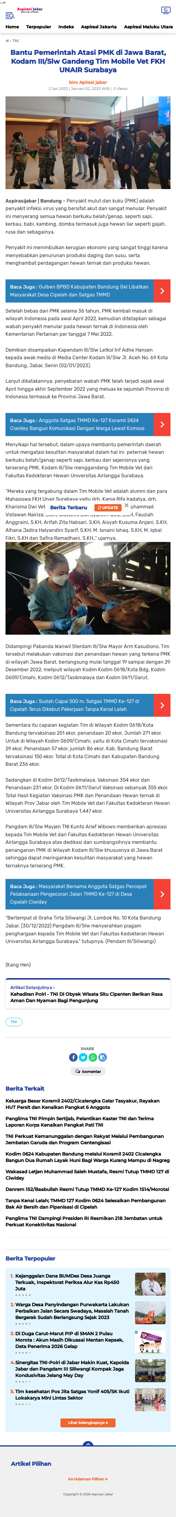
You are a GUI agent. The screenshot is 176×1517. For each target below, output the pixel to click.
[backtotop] (88, 1446)
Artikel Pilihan (31, 1464)
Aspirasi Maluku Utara (148, 27)
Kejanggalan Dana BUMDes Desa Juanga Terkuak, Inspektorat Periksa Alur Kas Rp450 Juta (67, 1282)
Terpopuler (38, 27)
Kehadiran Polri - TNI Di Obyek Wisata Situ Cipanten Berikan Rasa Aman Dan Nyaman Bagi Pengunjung (86, 997)
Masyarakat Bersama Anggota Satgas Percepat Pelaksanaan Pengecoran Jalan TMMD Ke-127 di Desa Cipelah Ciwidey (78, 894)
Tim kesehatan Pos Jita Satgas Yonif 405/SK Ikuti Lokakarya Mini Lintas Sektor (72, 1395)
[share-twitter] (83, 1057)
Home (12, 27)
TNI (14, 1022)
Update (108, 507)
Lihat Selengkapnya (88, 1422)
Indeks (66, 27)
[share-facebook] (73, 1057)
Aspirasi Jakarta (99, 27)
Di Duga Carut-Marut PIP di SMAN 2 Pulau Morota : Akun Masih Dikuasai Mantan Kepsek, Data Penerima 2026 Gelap (69, 1340)
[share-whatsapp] (93, 1057)
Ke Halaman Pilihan (88, 1479)
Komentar (88, 1071)
